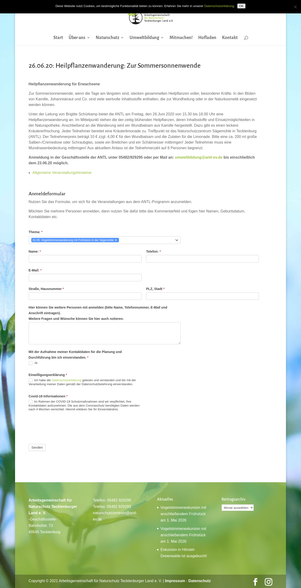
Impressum (175, 581)
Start (58, 38)
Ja (33, 363)
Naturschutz (107, 38)
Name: (35, 251)
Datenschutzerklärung (66, 380)
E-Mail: (35, 270)
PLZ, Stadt (155, 289)
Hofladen (207, 38)
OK (241, 6)
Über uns (77, 38)
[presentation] (64, 428)
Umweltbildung (144, 38)
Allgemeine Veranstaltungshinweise (62, 173)
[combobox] (105, 240)
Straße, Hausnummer (46, 289)
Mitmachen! (181, 38)
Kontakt (230, 38)
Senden (37, 447)
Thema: (36, 232)
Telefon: (153, 251)
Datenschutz (199, 581)
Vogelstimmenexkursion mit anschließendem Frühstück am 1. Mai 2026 (183, 514)
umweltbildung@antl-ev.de (198, 157)
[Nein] (295, 6)
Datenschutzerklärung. (219, 6)
